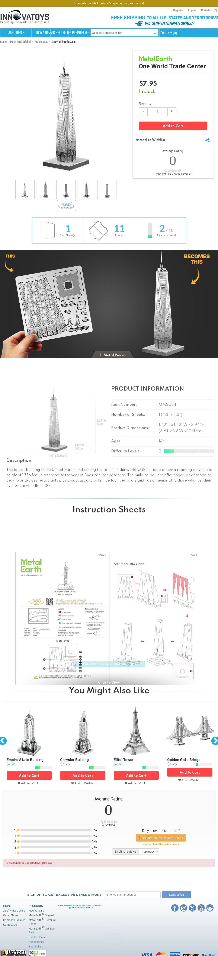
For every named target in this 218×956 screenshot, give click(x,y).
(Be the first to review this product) (172, 175)
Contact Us (10, 925)
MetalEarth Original (41, 915)
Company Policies (14, 920)
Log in (192, 10)
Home (7, 906)
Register (178, 10)
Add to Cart (173, 128)
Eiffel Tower (124, 760)
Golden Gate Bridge (184, 760)
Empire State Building (25, 760)
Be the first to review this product (161, 838)
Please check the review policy (161, 844)
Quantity (145, 103)
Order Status (10, 915)
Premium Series (109, 33)
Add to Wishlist (150, 141)
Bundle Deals (37, 937)
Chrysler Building (74, 760)
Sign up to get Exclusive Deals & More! (64, 895)
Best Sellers (78, 33)
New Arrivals (47, 33)
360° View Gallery (14, 911)
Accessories (36, 942)
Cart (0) (204, 33)
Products (36, 906)
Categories (16, 33)
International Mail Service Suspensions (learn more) (109, 3)
